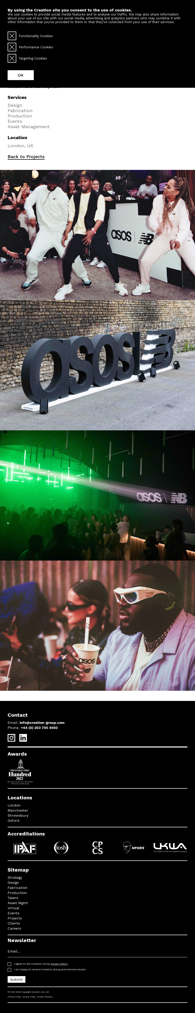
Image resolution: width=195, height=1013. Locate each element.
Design (13, 882)
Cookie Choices (44, 997)
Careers (14, 928)
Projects (15, 918)
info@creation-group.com (42, 723)
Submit (16, 979)
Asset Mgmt (18, 903)
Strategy (15, 877)
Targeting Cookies (27, 58)
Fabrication (17, 888)
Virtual (13, 908)
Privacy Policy (59, 963)
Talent (13, 898)
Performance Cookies (30, 47)
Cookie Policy (29, 997)
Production (17, 893)
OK (21, 75)
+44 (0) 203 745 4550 (39, 728)
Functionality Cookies (30, 36)
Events (13, 913)
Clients (14, 923)
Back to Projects (26, 156)
